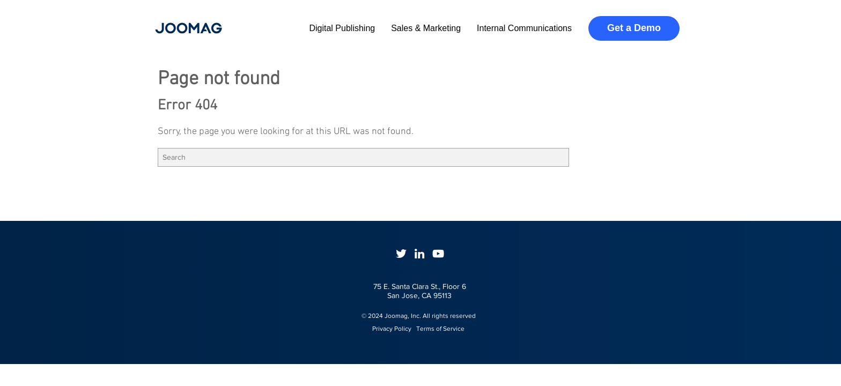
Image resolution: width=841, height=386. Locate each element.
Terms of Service (440, 328)
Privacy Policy (387, 328)
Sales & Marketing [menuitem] (426, 28)
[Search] (363, 157)
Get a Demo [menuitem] (634, 28)
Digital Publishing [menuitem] (342, 28)
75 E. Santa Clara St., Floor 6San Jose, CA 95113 (419, 291)
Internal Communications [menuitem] (524, 28)
